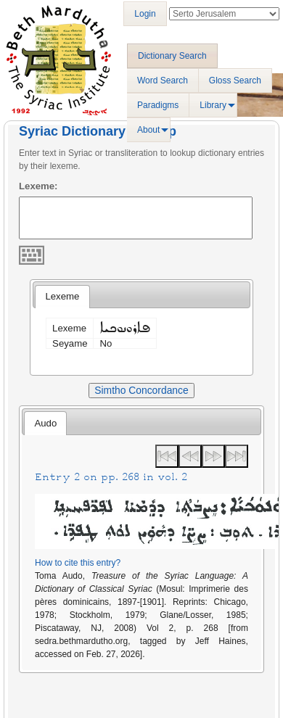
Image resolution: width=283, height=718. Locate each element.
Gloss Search (235, 80)
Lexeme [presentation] (62, 296)
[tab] (62, 296)
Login (144, 14)
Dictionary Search (172, 56)
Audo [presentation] (45, 423)
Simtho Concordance (141, 390)
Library (213, 105)
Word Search (162, 80)
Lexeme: (38, 186)
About (148, 130)
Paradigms (158, 105)
